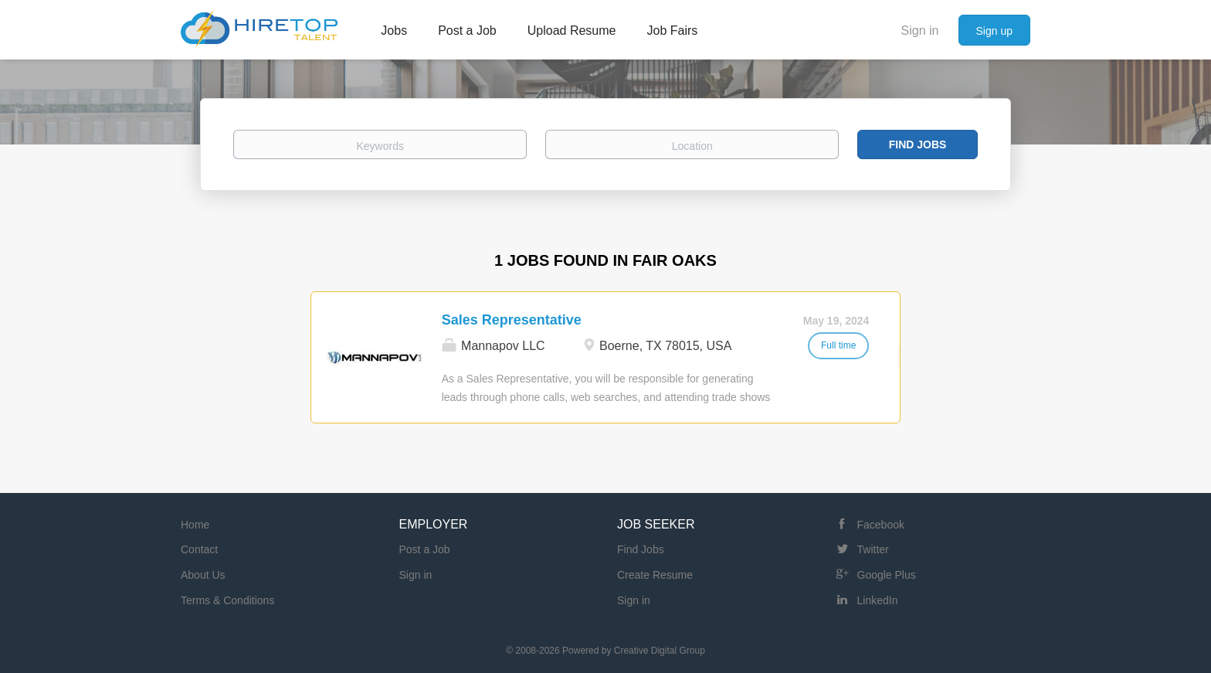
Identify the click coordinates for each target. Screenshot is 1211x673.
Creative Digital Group (659, 650)
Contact (199, 549)
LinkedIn (877, 600)
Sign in (920, 30)
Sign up (994, 31)
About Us (203, 575)
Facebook (880, 524)
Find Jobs (918, 144)
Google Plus (886, 575)
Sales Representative (512, 320)
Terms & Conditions (227, 600)
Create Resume (655, 575)
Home (195, 524)
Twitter (873, 549)
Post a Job (424, 549)
